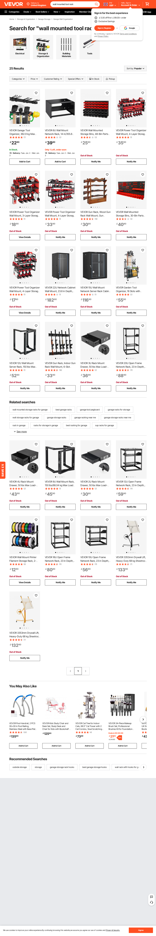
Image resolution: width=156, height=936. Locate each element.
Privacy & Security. (113, 930)
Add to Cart (24, 161)
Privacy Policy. (103, 36)
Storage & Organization (26, 19)
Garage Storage (44, 19)
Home (11, 19)
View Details (25, 237)
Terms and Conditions (128, 34)
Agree (141, 930)
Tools (89, 53)
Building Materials (66, 54)
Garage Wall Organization (63, 19)
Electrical (19, 53)
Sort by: (130, 68)
